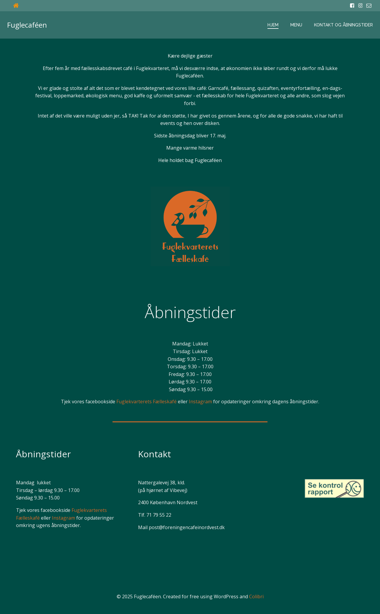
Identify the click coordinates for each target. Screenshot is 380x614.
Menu (296, 25)
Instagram (200, 401)
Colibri (256, 596)
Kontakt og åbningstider (343, 25)
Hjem (272, 25)
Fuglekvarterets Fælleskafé (146, 401)
